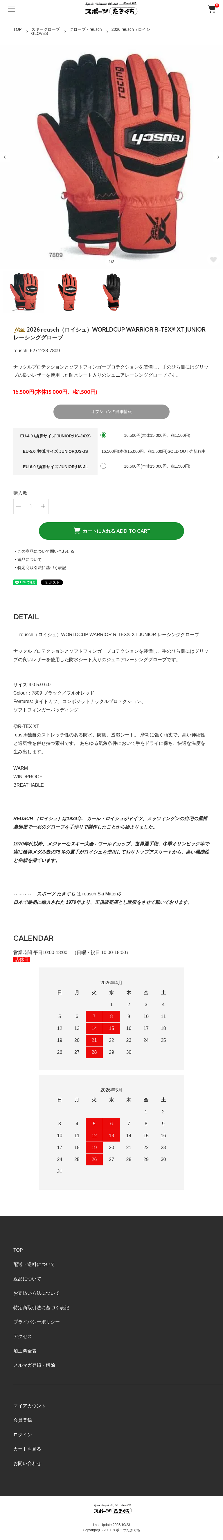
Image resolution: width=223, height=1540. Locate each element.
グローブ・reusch (85, 29)
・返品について (27, 559)
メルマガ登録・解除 (34, 1365)
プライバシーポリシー (36, 1321)
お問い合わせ (27, 1463)
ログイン (22, 1434)
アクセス (22, 1336)
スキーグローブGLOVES (45, 31)
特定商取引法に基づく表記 (41, 1307)
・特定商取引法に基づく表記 (39, 567)
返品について (27, 1278)
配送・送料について (34, 1264)
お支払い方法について (36, 1293)
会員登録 (22, 1420)
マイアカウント (29, 1405)
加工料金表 (25, 1350)
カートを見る (27, 1448)
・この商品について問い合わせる (43, 551)
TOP (17, 29)
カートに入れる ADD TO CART (111, 530)
